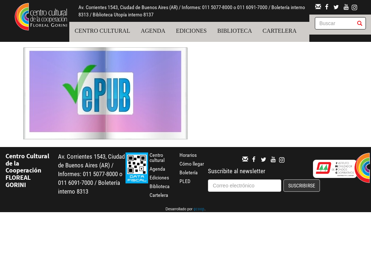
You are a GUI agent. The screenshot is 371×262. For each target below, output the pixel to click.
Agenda (153, 31)
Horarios (188, 155)
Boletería (188, 172)
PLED (184, 181)
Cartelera (280, 31)
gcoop (198, 209)
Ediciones (191, 31)
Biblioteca (234, 31)
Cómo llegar (191, 163)
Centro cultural (102, 31)
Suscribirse (301, 185)
